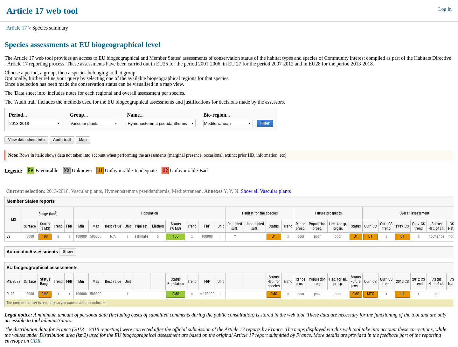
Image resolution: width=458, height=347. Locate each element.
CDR (35, 341)
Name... (135, 115)
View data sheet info (26, 140)
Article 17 (16, 28)
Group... (79, 115)
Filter (264, 123)
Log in (445, 9)
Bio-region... (216, 115)
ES (8, 236)
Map (83, 140)
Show (68, 251)
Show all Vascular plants (266, 191)
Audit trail (62, 140)
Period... (18, 115)
